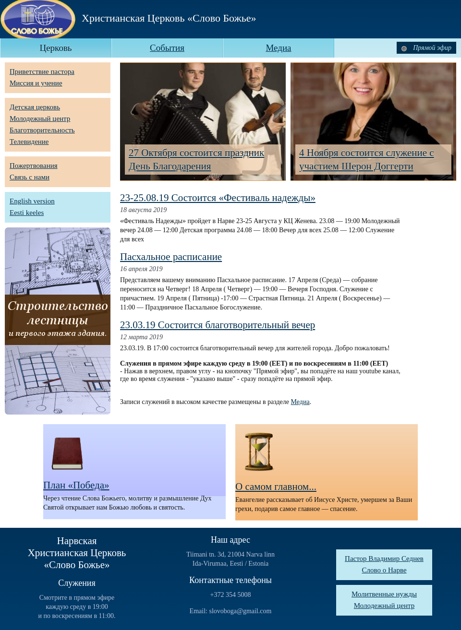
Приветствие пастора (42, 71)
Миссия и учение (36, 83)
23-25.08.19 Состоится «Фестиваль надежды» (217, 197)
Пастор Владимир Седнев (384, 558)
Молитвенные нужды (384, 594)
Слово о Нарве (384, 570)
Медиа (300, 401)
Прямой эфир (426, 47)
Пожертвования (34, 165)
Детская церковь (35, 107)
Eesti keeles (27, 212)
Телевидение (29, 141)
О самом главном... (275, 486)
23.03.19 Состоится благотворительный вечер (217, 325)
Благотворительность (42, 130)
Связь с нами (29, 177)
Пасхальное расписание (171, 256)
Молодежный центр (40, 118)
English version (32, 201)
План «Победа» (76, 485)
